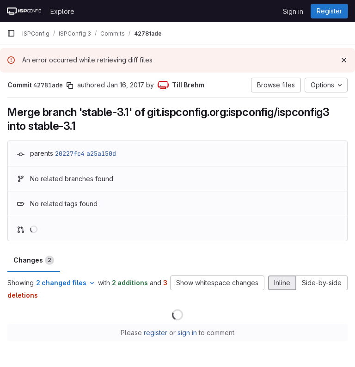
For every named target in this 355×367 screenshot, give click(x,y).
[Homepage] (24, 11)
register (155, 332)
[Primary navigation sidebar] (11, 33)
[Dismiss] (343, 60)
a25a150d (101, 153)
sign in (187, 332)
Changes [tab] (33, 260)
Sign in (293, 11)
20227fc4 (70, 153)
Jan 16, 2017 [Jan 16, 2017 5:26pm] (125, 85)
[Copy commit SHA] (69, 85)
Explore (62, 11)
